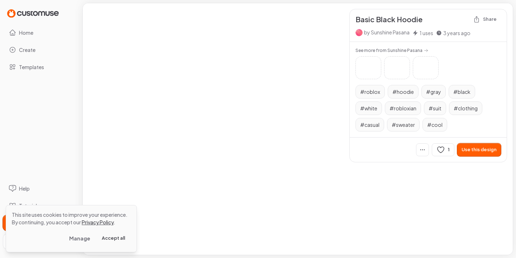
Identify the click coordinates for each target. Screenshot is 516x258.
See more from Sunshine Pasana (391, 50)
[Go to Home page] (33, 13)
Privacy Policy (98, 222)
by (387, 32)
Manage (79, 238)
